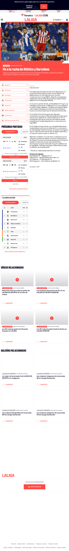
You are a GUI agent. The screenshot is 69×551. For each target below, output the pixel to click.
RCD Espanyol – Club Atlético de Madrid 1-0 (45, 161)
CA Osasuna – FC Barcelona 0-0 (41, 159)
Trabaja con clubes (53, 543)
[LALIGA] (31, 19)
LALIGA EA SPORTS (10, 131)
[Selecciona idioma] (58, 19)
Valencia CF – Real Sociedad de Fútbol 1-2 (44, 157)
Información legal (27, 547)
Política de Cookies (51, 547)
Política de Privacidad (38, 547)
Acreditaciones (30, 543)
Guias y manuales (8, 547)
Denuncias (13, 543)
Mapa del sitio (21, 543)
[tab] (10, 132)
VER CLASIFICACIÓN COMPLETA (15, 251)
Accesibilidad (17, 547)
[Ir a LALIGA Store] (34, 15)
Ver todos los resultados (18, 189)
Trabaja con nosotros (41, 543)
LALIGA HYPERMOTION (28, 131)
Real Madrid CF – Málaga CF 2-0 (41, 156)
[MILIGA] (66, 20)
